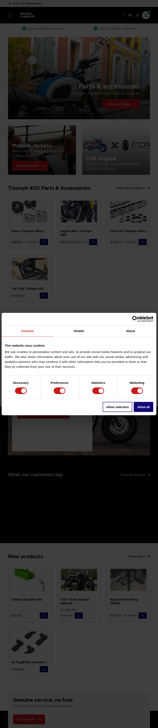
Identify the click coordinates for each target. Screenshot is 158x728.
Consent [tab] (27, 330)
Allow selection (117, 407)
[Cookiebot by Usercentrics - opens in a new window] (135, 319)
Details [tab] (79, 330)
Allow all (143, 407)
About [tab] (130, 330)
